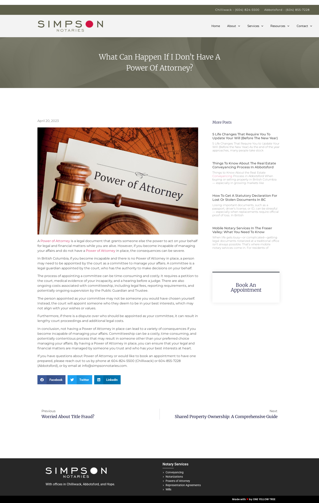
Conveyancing (222, 176)
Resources (280, 26)
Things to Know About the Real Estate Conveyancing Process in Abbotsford (244, 165)
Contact (304, 26)
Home (215, 26)
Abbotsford (91, 484)
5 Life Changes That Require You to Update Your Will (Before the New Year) (245, 136)
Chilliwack (74, 484)
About (233, 26)
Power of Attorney (55, 241)
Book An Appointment (246, 287)
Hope (110, 484)
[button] (51, 379)
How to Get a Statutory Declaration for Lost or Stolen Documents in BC (244, 197)
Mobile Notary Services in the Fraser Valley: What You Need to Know (242, 230)
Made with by (242, 499)
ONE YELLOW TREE (264, 499)
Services (255, 26)
